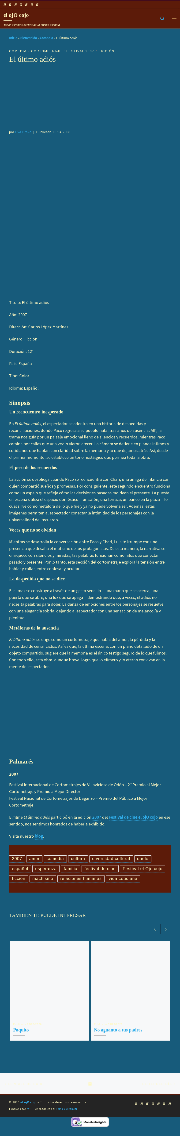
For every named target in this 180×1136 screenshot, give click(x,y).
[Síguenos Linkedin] (31, 4)
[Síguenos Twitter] (21, 4)
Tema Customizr (66, 1121)
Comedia (46, 38)
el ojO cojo (28, 1115)
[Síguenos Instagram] (26, 4)
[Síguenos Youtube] (15, 4)
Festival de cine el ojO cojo (133, 817)
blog (39, 836)
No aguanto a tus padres (118, 1041)
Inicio (13, 38)
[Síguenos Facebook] (10, 4)
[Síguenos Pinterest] (37, 4)
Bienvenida (28, 38)
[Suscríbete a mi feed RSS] (5, 4)
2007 (96, 817)
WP (29, 1121)
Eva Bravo (23, 132)
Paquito (21, 1041)
